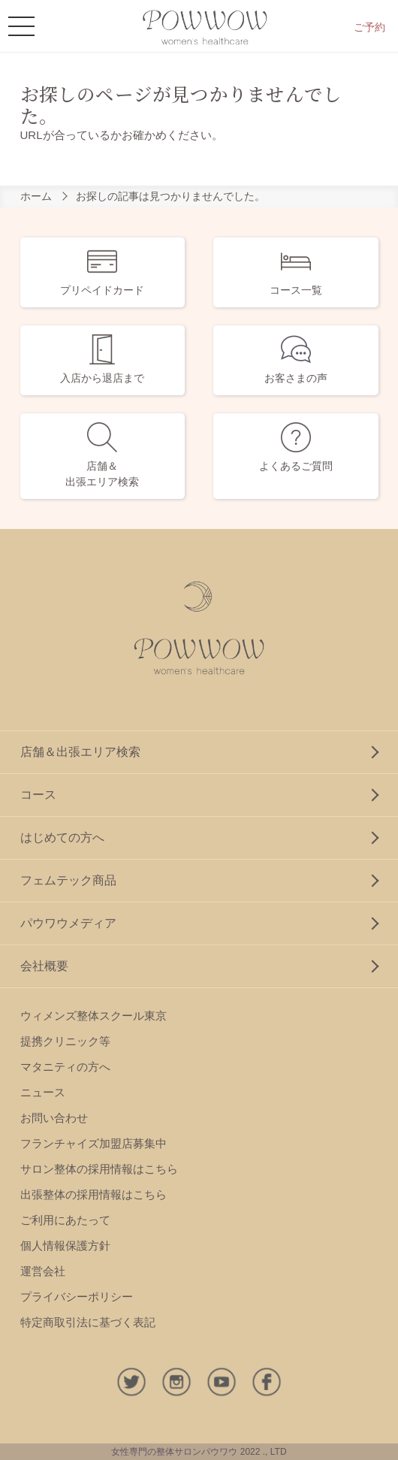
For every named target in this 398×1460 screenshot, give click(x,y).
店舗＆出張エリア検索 (80, 751)
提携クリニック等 (65, 1041)
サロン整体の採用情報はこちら (99, 1168)
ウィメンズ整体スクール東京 (93, 1015)
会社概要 (44, 966)
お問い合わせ (54, 1117)
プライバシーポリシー (76, 1296)
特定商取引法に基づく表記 (87, 1322)
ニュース (42, 1092)
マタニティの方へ (65, 1066)
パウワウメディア (68, 923)
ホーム (36, 196)
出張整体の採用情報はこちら (93, 1194)
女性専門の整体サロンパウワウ (174, 1451)
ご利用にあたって (65, 1220)
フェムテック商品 (68, 880)
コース (38, 794)
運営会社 (42, 1271)
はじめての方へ (62, 837)
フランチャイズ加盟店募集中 (93, 1143)
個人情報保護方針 (65, 1245)
